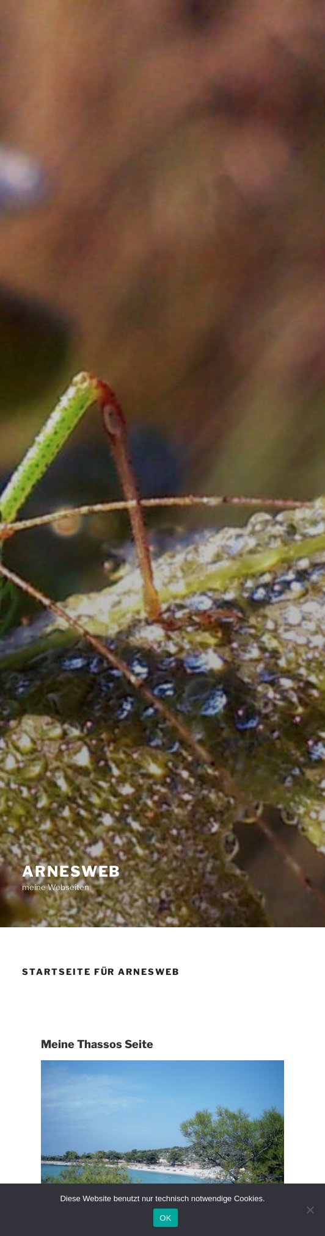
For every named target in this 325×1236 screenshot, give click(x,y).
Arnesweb (71, 871)
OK (165, 1218)
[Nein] (310, 1210)
